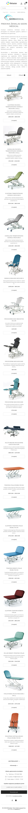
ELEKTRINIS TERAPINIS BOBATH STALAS (14, 611)
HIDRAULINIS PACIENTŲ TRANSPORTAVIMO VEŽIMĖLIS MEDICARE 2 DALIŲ (14, 151)
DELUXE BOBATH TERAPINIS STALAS (14, 653)
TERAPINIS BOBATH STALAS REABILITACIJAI (14, 569)
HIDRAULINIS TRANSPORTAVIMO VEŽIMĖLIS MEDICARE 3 (14, 236)
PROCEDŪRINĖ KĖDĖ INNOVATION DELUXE (14, 319)
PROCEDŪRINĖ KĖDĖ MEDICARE (14, 361)
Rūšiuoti (7, 75)
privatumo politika (17, 796)
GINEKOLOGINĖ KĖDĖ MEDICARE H (14, 278)
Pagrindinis (5, 12)
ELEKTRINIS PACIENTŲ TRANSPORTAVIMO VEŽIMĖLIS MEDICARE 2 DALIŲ (14, 106)
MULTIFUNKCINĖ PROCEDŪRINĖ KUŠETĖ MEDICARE (14, 443)
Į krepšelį (14, 120)
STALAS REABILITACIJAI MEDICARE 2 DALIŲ (14, 694)
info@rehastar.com (18, 776)
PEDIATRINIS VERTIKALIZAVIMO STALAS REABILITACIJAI (14, 737)
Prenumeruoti (14, 792)
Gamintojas (12, 12)
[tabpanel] (14, 92)
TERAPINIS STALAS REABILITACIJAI (14, 485)
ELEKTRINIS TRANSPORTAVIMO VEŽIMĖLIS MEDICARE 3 (14, 194)
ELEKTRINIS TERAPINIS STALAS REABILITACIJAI (14, 526)
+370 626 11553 (18, 774)
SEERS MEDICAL (21, 12)
